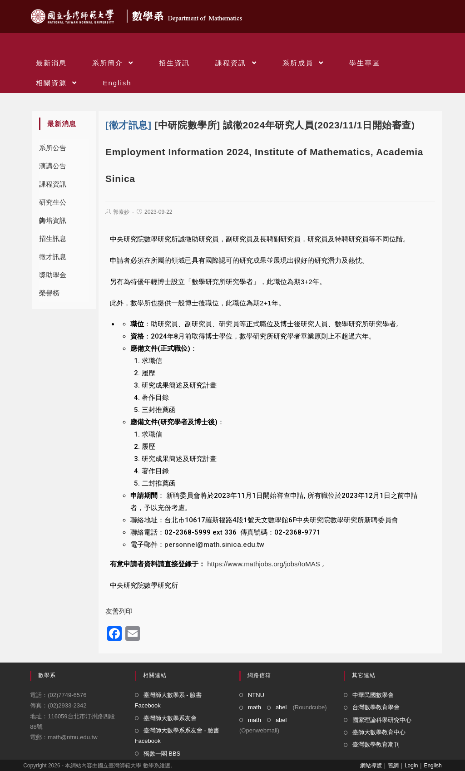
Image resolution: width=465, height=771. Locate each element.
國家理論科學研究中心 (381, 720)
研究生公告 (52, 204)
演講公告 (52, 166)
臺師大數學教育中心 (379, 732)
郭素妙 (121, 212)
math (254, 707)
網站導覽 (371, 765)
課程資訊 (52, 184)
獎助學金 (52, 275)
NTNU (256, 695)
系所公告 (52, 148)
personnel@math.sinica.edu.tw (214, 544)
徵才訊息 (52, 256)
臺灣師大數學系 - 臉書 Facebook (168, 700)
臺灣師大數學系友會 (170, 718)
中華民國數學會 (373, 695)
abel (281, 707)
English (432, 765)
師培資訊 (52, 220)
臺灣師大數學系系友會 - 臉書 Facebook (177, 735)
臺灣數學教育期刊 (376, 744)
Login (411, 765)
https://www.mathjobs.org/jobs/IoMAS (263, 564)
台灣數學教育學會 (376, 707)
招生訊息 (52, 238)
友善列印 (119, 611)
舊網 (393, 765)
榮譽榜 (49, 293)
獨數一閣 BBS (162, 753)
